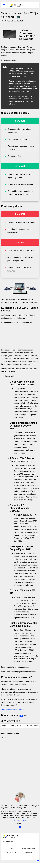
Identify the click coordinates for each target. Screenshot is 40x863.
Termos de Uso (11, 852)
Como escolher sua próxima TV (12, 710)
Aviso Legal (28, 852)
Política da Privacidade (29, 848)
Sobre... (11, 848)
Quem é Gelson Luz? (20, 821)
